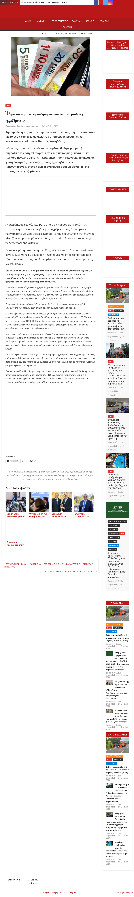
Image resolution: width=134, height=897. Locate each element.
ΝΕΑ (8, 106)
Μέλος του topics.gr (33, 881)
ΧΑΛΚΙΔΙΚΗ (41, 21)
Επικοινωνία (86, 34)
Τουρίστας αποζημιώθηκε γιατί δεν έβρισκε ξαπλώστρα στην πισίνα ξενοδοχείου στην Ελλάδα (117, 481)
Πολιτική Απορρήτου (124, 892)
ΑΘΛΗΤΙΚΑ (104, 21)
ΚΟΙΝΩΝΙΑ (113, 529)
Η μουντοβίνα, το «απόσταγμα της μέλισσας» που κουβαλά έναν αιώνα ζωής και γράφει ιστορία (117, 716)
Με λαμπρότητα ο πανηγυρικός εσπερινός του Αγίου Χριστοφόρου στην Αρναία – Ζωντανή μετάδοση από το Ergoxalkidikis (117, 374)
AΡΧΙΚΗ (28, 21)
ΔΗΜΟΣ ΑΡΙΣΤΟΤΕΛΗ (117, 521)
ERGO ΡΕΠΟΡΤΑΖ (60, 21)
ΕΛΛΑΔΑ (76, 21)
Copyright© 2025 (47, 892)
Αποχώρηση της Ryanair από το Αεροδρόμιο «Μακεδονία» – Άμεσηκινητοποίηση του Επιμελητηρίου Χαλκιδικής (117, 690)
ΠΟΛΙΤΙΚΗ (67, 27)
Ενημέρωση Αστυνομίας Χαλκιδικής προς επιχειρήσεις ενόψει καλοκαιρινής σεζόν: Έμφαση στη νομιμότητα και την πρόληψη (117, 429)
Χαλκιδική (118, 311)
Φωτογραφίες (71, 34)
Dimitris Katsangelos (67, 892)
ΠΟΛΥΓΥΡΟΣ (114, 537)
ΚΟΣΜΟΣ (90, 21)
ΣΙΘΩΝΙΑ (112, 542)
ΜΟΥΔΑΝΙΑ (113, 533)
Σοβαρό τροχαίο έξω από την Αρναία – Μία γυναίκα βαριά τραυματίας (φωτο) (35, 2)
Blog (44, 34)
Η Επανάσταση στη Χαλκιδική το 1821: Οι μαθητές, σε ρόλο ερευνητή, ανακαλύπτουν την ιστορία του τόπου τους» (48, 565)
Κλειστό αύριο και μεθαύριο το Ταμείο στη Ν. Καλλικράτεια (70, 571)
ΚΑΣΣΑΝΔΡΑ (114, 525)
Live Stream (56, 34)
